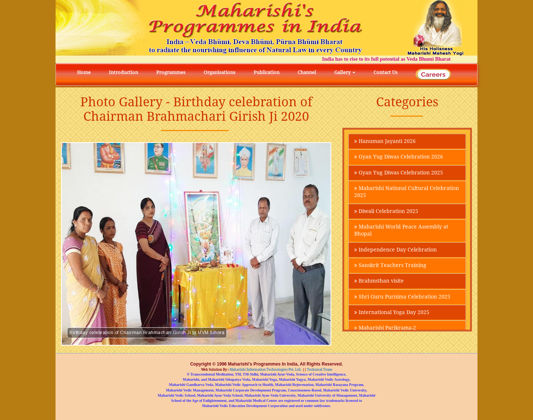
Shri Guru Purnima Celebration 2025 (402, 300)
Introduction (123, 72)
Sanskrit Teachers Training (390, 268)
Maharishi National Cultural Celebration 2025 (406, 193)
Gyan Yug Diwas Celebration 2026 (398, 157)
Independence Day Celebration (395, 252)
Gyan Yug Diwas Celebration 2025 (398, 173)
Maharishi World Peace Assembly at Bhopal (401, 232)
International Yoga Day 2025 (391, 316)
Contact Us (385, 72)
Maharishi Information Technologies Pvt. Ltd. (265, 369)
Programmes (170, 72)
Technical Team (319, 369)
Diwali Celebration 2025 (386, 213)
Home (84, 72)
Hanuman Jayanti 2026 (385, 141)
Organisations (219, 72)
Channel (307, 72)
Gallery (344, 72)
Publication (266, 72)
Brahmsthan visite (379, 284)
